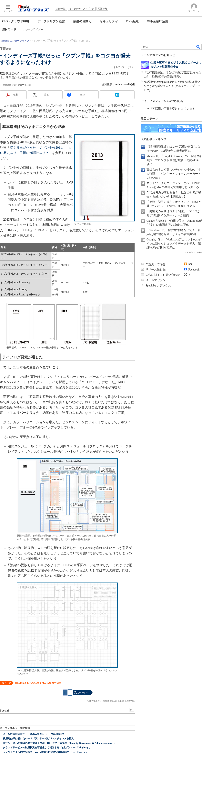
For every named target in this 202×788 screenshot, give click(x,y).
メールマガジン (155, 280)
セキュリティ (109, 21)
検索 (198, 47)
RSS (190, 264)
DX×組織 (132, 21)
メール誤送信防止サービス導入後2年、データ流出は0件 (33, 734)
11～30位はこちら (193, 252)
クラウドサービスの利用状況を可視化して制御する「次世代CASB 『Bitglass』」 (47, 747)
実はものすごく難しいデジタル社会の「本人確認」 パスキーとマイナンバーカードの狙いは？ (174, 173)
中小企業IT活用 (157, 21)
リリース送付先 (155, 269)
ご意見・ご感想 (155, 264)
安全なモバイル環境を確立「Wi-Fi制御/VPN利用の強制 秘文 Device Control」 (45, 752)
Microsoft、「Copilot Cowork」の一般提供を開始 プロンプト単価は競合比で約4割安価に (174, 160)
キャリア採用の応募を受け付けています (169, 108)
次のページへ (81, 692)
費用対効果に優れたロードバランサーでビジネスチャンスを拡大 (38, 738)
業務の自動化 (82, 21)
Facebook (193, 269)
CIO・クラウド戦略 (15, 21)
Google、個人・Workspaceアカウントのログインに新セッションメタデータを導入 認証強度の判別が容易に (174, 243)
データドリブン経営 (51, 21)
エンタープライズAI (32, 29)
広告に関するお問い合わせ (162, 274)
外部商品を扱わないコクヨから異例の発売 (38, 683)
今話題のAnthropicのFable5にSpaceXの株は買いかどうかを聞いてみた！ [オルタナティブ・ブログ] (172, 86)
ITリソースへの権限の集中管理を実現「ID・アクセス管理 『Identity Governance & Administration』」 (59, 743)
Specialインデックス (158, 285)
